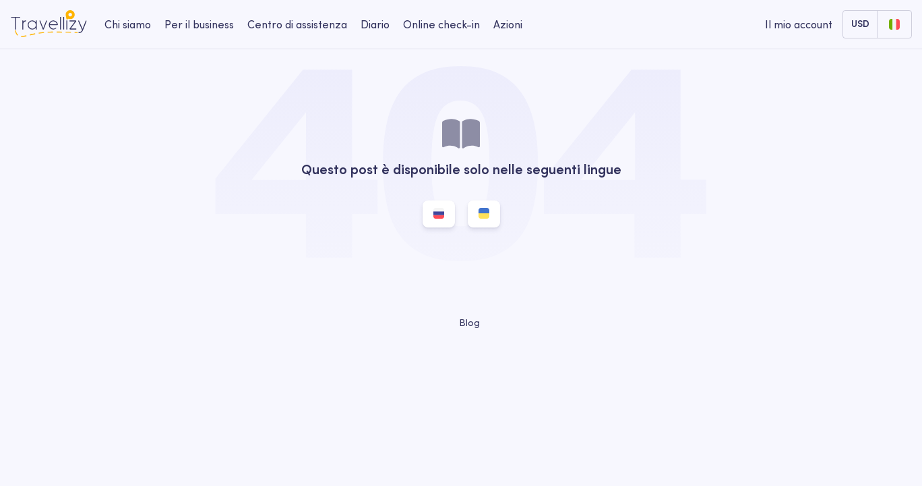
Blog (461, 323)
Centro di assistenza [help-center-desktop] (297, 24)
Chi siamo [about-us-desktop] (127, 24)
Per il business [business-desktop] (199, 24)
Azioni (507, 24)
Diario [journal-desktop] (375, 24)
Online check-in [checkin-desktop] (441, 24)
